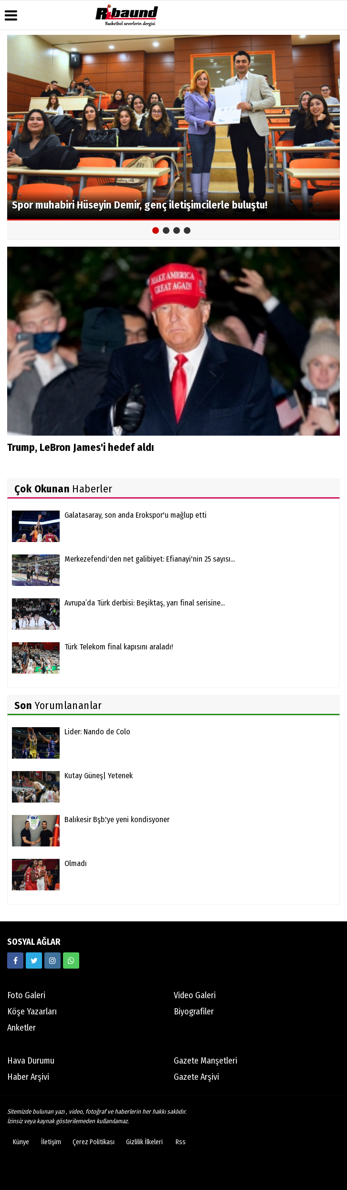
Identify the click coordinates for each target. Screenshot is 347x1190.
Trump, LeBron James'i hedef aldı (80, 447)
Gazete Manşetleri (205, 1060)
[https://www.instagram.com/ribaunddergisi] (52, 960)
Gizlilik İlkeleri (144, 1142)
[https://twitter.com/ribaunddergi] (34, 960)
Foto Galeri (26, 995)
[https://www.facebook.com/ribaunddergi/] (15, 960)
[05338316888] (71, 960)
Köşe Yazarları (32, 1011)
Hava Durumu (30, 1060)
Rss (181, 1142)
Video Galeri (195, 995)
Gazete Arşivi (196, 1077)
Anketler (21, 1028)
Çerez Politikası (94, 1142)
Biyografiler (194, 1011)
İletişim (51, 1142)
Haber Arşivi (28, 1077)
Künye (21, 1142)
